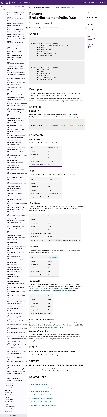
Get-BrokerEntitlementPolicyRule (42, 398)
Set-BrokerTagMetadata (13, 281)
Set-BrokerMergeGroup (13, 218)
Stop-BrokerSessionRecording (15, 313)
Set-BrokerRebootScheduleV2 (15, 242)
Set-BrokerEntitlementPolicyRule (16, 151)
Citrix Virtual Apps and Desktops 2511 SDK (63, 7)
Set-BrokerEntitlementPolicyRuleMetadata (16, 154)
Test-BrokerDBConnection (14, 341)
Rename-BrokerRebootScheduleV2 (16, 39)
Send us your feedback (91, 46)
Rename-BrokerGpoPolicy (14, 21)
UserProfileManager (10, 406)
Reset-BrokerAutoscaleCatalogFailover (16, 48)
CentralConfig (9, 383)
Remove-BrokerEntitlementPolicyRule (43, 405)
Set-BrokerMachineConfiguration (16, 199)
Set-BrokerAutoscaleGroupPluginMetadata (16, 108)
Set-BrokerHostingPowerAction (15, 169)
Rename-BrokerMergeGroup (14, 31)
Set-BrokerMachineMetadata (15, 209)
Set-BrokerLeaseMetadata (14, 188)
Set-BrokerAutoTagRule (13, 118)
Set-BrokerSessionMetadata (14, 267)
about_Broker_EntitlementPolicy (41, 388)
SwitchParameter (53, 257)
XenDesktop (8, 411)
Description (91, 25)
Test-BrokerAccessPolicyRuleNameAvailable (16, 316)
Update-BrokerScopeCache (14, 380)
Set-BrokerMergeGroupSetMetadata (15, 225)
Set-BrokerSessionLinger (13, 264)
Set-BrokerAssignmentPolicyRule (16, 99)
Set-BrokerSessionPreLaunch (15, 269)
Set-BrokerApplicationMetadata (15, 97)
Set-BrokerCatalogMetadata (14, 125)
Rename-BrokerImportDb (13, 25)
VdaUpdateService (10, 409)
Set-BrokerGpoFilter (12, 158)
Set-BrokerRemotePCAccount (15, 248)
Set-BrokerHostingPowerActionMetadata (16, 173)
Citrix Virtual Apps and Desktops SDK (42, 7)
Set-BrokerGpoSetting (13, 167)
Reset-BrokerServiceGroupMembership (15, 63)
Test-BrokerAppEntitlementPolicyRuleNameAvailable (16, 324)
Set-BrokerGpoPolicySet (13, 165)
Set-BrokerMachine (12, 190)
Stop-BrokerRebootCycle (13, 308)
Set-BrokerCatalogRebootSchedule (15, 128)
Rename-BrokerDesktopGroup (15, 15)
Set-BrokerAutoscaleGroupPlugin (16, 105)
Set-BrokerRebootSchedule (14, 240)
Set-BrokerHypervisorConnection (16, 180)
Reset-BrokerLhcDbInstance (14, 57)
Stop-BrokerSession (12, 310)
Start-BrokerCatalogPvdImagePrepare (15, 286)
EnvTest (7, 390)
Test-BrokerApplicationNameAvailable (16, 331)
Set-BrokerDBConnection (14, 140)
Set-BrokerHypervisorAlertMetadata (15, 176)
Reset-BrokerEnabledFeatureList (16, 51)
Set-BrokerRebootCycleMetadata (16, 237)
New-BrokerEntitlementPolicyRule (42, 395)
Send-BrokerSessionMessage (15, 66)
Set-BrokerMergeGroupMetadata (16, 220)
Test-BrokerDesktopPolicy (14, 347)
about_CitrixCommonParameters (53, 327)
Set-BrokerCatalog (12, 123)
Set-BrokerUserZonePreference (15, 283)
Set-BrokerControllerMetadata (15, 137)
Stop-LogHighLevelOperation (61, 290)
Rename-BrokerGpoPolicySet (15, 23)
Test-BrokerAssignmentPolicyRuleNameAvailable (16, 335)
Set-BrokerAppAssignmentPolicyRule (16, 77)
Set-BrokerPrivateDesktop (14, 235)
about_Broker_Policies (38, 381)
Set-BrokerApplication (13, 84)
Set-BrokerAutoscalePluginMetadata (16, 115)
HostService (8, 392)
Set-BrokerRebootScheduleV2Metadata (16, 245)
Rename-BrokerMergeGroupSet (15, 34)
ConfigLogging (9, 385)
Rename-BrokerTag (12, 45)
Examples (90, 30)
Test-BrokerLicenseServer (14, 353)
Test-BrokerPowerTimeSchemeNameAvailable (16, 360)
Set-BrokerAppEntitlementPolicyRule (16, 81)
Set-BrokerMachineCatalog (14, 193)
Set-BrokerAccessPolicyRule (15, 68)
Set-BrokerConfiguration (13, 131)
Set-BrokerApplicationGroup (14, 87)
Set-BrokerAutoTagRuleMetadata (16, 120)
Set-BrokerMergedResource (14, 211)
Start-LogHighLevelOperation (39, 290)
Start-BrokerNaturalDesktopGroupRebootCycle (16, 298)
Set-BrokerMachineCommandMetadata (16, 196)
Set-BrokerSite (11, 274)
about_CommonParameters (38, 341)
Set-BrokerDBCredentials (14, 142)
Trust (6, 404)
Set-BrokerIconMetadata (13, 186)
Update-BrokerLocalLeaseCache (16, 376)
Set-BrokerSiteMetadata (13, 276)
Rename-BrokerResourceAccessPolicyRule (16, 42)
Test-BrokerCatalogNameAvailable (16, 338)
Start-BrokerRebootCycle (14, 303)
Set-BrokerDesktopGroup (14, 144)
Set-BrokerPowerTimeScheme (15, 229)
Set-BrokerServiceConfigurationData (16, 259)
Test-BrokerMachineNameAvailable (15, 356)
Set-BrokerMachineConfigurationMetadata (16, 202)
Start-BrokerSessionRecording (15, 306)
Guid (49, 296)
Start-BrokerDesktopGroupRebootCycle (16, 290)
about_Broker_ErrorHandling (40, 391)
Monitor (7, 397)
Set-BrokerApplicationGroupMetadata (16, 90)
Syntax (90, 21)
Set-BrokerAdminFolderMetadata (16, 74)
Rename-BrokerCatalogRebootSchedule (15, 11)
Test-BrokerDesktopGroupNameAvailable (16, 344)
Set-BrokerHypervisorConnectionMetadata (16, 183)
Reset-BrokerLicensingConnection (16, 60)
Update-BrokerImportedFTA (14, 373)
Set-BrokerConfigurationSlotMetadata (16, 134)
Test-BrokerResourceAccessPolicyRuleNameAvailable (16, 368)
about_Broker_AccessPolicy (40, 384)
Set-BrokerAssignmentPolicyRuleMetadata (16, 102)
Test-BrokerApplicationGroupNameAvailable (16, 327)
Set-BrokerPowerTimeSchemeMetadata (16, 232)
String (50, 179)
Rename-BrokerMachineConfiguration (15, 28)
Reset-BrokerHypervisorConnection (14, 54)
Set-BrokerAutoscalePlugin (14, 112)
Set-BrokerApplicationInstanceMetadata (16, 94)
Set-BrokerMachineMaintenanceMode (16, 206)
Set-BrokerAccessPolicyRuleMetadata (16, 71)
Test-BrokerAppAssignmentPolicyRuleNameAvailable (16, 320)
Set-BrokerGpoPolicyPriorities (15, 162)
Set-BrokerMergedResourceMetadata (16, 214)
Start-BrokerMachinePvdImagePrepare (16, 294)
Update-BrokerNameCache (14, 378)
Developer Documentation (21, 3)
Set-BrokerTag (11, 279)
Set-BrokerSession (12, 262)
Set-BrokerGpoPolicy (12, 160)
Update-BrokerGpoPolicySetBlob (16, 371)
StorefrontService (10, 402)
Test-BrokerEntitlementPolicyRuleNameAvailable (16, 350)
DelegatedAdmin (9, 387)
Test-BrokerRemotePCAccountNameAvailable (16, 364)
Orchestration (9, 399)
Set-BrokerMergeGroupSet (14, 222)
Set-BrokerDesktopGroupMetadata (16, 147)
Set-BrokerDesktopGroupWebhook (16, 149)
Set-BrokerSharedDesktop (14, 271)
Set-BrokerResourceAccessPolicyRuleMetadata (16, 255)
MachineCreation (9, 394)
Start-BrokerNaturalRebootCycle (16, 301)
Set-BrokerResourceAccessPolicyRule (16, 251)
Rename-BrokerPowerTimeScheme (16, 36)
